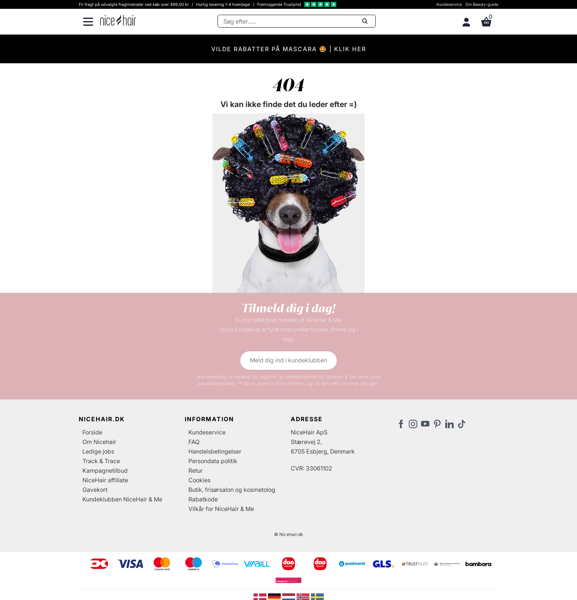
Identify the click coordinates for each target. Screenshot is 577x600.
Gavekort (94, 489)
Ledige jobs (98, 451)
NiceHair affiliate (105, 480)
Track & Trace (101, 461)
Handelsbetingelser (214, 451)
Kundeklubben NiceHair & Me (122, 499)
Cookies (199, 480)
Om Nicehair (99, 441)
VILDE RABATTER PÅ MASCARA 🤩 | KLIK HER (288, 49)
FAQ (193, 441)
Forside (92, 432)
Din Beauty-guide (482, 4)
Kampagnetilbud (105, 470)
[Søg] (296, 21)
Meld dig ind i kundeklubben (288, 360)
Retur (195, 470)
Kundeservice (449, 4)
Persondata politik (212, 461)
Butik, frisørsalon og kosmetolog (231, 489)
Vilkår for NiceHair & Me (221, 508)
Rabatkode (203, 499)
